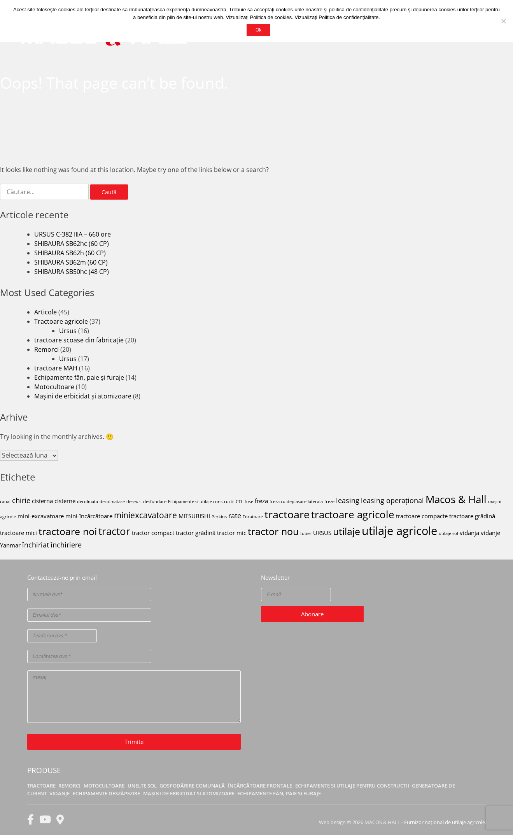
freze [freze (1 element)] (329, 501)
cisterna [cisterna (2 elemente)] (42, 501)
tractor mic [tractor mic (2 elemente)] (231, 533)
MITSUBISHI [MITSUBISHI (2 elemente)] (194, 516)
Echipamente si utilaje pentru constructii (352, 785)
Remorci (46, 349)
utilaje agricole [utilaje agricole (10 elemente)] (399, 531)
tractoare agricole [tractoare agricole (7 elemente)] (352, 514)
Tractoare (41, 785)
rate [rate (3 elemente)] (234, 515)
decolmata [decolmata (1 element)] (87, 501)
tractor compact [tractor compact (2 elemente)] (153, 533)
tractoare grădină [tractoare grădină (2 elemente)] (472, 516)
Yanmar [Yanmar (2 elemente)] (10, 545)
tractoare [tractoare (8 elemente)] (287, 514)
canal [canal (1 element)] (5, 501)
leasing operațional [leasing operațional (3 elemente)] (392, 500)
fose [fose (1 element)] (249, 501)
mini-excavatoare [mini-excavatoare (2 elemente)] (41, 516)
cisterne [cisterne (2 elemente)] (64, 501)
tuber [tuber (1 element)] (306, 533)
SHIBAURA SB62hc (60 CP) (71, 243)
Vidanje (59, 793)
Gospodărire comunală (192, 785)
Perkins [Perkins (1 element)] (219, 516)
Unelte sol (142, 785)
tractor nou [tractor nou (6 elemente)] (273, 531)
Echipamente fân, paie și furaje (79, 377)
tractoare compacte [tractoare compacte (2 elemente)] (422, 516)
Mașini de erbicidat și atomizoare (82, 396)
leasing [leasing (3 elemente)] (347, 500)
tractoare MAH (55, 368)
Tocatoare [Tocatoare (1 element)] (253, 516)
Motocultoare (54, 386)
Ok (258, 29)
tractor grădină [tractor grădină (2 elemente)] (195, 533)
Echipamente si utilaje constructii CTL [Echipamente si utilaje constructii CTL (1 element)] (205, 501)
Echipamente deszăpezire (106, 793)
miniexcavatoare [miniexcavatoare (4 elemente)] (145, 515)
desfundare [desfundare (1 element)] (154, 501)
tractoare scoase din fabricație (79, 340)
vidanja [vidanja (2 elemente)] (469, 533)
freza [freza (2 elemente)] (261, 501)
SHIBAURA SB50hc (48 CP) (71, 271)
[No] (503, 21)
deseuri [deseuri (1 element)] (134, 501)
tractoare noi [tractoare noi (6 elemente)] (68, 531)
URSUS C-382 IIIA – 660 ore (72, 234)
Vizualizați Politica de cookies (259, 17)
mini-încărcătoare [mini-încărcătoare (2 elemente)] (88, 516)
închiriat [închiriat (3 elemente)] (35, 544)
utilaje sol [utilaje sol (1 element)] (448, 533)
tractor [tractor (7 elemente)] (114, 531)
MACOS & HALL (382, 822)
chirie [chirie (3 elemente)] (21, 500)
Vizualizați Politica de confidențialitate (336, 17)
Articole (45, 312)
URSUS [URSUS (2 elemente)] (322, 533)
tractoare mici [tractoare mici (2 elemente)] (18, 533)
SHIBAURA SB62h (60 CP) (70, 253)
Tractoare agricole (61, 321)
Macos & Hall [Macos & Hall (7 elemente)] (456, 499)
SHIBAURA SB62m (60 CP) (71, 262)
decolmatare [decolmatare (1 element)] (112, 501)
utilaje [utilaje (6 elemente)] (346, 531)
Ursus (68, 330)
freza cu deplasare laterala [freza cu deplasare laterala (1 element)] (296, 501)
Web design (332, 822)
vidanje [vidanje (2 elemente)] (490, 533)
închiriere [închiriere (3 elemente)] (66, 544)
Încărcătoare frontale (260, 785)
